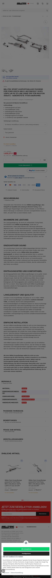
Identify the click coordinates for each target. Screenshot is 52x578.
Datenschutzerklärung (17, 572)
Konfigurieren (26, 553)
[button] (3, 571)
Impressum (6, 572)
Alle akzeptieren (26, 549)
